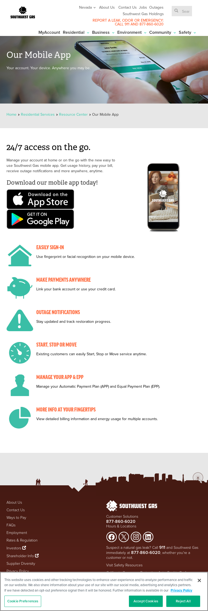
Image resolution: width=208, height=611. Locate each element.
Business (103, 32)
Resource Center (73, 114)
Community (162, 32)
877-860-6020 (151, 24)
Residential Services (38, 114)
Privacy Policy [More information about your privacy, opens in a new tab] (181, 590)
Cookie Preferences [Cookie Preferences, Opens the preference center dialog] (22, 601)
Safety (187, 32)
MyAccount (49, 32)
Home (12, 114)
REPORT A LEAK (106, 20)
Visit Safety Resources (124, 565)
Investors (14, 548)
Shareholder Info (20, 556)
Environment (132, 32)
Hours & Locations (121, 526)
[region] (104, 591)
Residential (76, 32)
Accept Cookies (146, 601)
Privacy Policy (17, 571)
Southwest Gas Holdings (143, 13)
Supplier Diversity (20, 563)
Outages (156, 7)
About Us (107, 7)
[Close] (199, 580)
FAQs (10, 525)
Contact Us (127, 7)
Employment (16, 533)
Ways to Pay (16, 517)
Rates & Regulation (22, 540)
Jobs (143, 7)
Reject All (183, 601)
